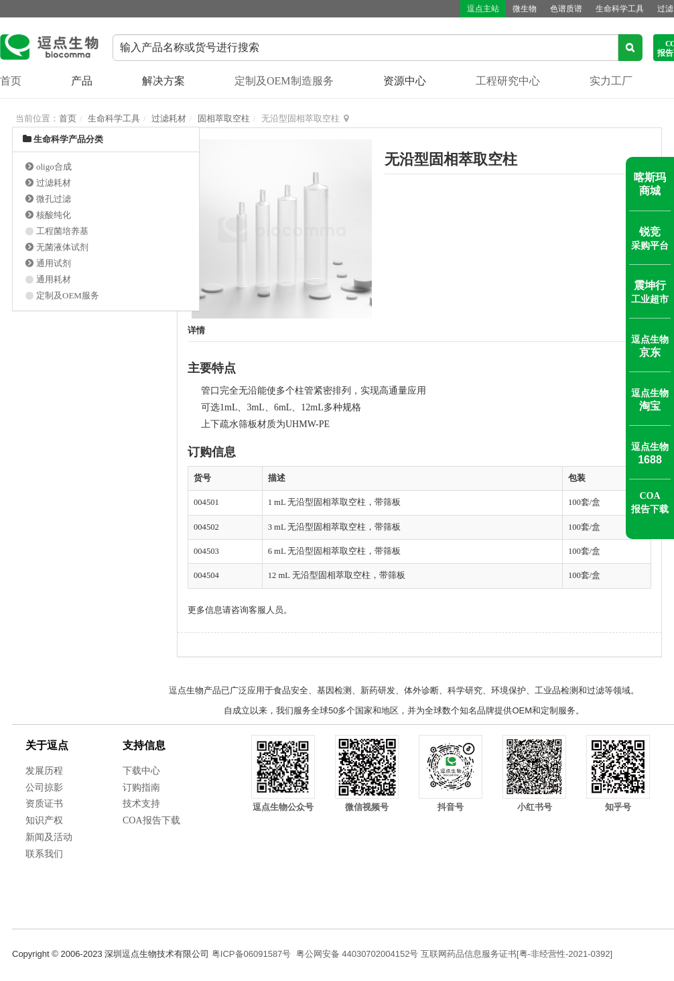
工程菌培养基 (62, 231)
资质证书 (44, 804)
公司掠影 (44, 788)
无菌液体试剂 (62, 247)
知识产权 (44, 820)
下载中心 (141, 771)
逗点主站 (483, 8)
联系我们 (44, 854)
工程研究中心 (508, 80)
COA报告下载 (151, 820)
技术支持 (141, 804)
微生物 (525, 8)
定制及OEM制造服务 (284, 80)
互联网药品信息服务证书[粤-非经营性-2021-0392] (516, 954)
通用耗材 (53, 279)
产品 (81, 80)
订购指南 (141, 788)
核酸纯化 (53, 215)
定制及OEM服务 (67, 295)
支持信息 (144, 745)
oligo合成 (54, 167)
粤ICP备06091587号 (251, 954)
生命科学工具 (620, 8)
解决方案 (163, 80)
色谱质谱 (566, 8)
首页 (10, 80)
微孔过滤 (53, 199)
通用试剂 (53, 263)
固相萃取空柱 (224, 118)
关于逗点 (46, 745)
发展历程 (44, 771)
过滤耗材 (168, 118)
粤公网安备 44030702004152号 (357, 954)
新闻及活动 (48, 837)
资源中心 (404, 80)
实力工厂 (611, 80)
